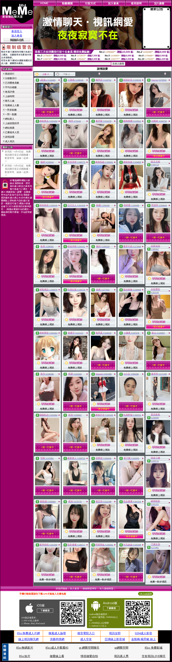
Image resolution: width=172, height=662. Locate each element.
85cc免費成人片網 (28, 633)
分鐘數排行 (11, 78)
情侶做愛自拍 (89, 656)
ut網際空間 (121, 647)
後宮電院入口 (86, 633)
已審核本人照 (12, 132)
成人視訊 (9, 141)
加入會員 (16, 35)
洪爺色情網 (57, 639)
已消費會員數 (12, 82)
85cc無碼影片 (24, 647)
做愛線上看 (57, 656)
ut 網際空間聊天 (89, 647)
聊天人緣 (9, 100)
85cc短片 (24, 656)
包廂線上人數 (12, 105)
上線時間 (9, 96)
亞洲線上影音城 (115, 639)
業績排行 (9, 73)
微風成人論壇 (57, 633)
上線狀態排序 (12, 123)
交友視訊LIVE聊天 (154, 656)
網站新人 (9, 118)
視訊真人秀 (121, 656)
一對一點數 (11, 114)
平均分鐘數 (11, 87)
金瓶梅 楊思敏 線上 (143, 639)
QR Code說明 (145, 593)
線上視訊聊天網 (28, 639)
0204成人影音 (143, 633)
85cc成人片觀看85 (57, 647)
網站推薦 (9, 127)
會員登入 (16, 31)
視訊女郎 (115, 633)
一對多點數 (11, 109)
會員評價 (9, 91)
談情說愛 (9, 136)
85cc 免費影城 (153, 647)
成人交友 (86, 639)
